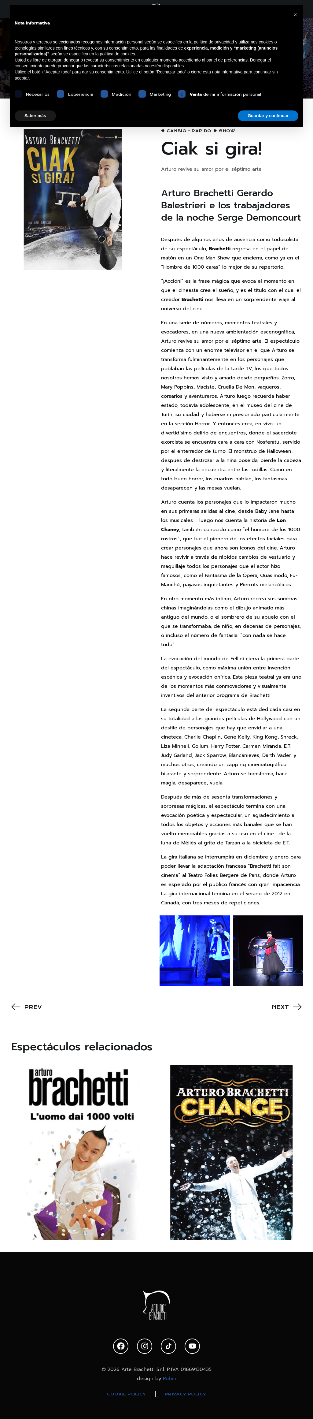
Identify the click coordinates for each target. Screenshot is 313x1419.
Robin (169, 1378)
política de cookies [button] (117, 53)
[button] (295, 15)
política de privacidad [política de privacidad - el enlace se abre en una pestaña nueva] (214, 41)
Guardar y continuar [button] (268, 115)
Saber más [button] (35, 115)
